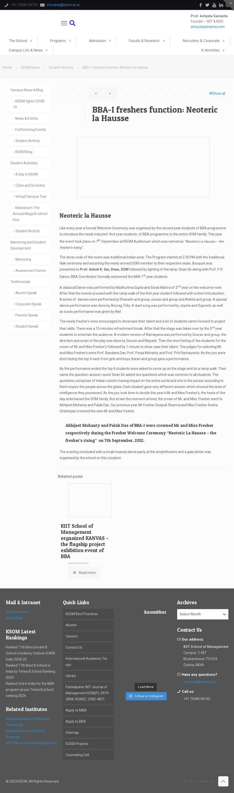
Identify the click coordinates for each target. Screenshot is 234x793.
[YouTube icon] (196, 781)
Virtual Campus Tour (31, 196)
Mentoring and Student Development (28, 245)
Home (7, 67)
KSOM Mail (14, 618)
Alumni (71, 625)
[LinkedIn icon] (206, 781)
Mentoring (23, 259)
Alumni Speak (26, 293)
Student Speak (26, 326)
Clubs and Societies (30, 185)
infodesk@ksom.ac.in (199, 682)
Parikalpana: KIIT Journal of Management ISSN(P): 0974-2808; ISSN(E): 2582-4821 (88, 693)
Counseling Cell (77, 755)
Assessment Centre (30, 271)
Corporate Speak (28, 304)
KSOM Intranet (17, 612)
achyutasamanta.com (208, 27)
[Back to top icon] (223, 781)
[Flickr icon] (201, 781)
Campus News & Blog (26, 90)
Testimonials (20, 282)
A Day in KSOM (26, 174)
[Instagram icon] (211, 781)
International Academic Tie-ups (87, 662)
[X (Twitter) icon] (191, 781)
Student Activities (24, 163)
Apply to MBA (76, 710)
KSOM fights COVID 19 (29, 104)
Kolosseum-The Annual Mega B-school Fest (30, 214)
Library (71, 676)
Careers (72, 636)
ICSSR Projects (77, 744)
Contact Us (74, 647)
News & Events (26, 118)
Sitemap (72, 733)
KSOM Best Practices (82, 614)
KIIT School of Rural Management (31, 743)
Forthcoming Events (30, 130)
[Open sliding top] (228, 5)
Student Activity (61, 67)
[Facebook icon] (186, 781)
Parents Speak (26, 315)
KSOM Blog (23, 152)
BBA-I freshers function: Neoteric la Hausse (115, 67)
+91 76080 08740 (196, 699)
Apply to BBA (76, 721)
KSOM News (30, 67)
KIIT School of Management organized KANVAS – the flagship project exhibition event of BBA (85, 541)
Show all (217, 93)
